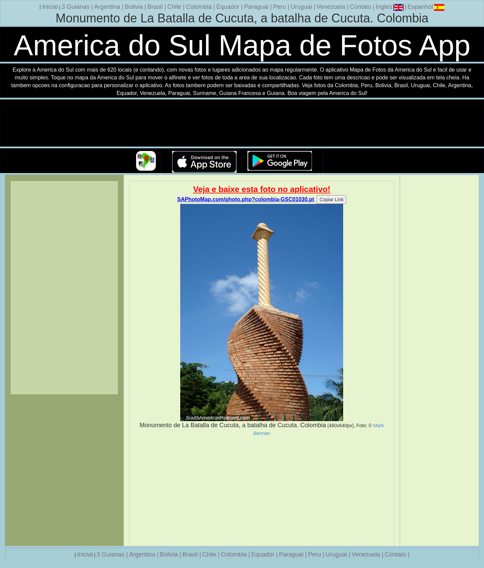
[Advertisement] (261, 490)
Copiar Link (331, 199)
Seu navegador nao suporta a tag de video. (242, 123)
